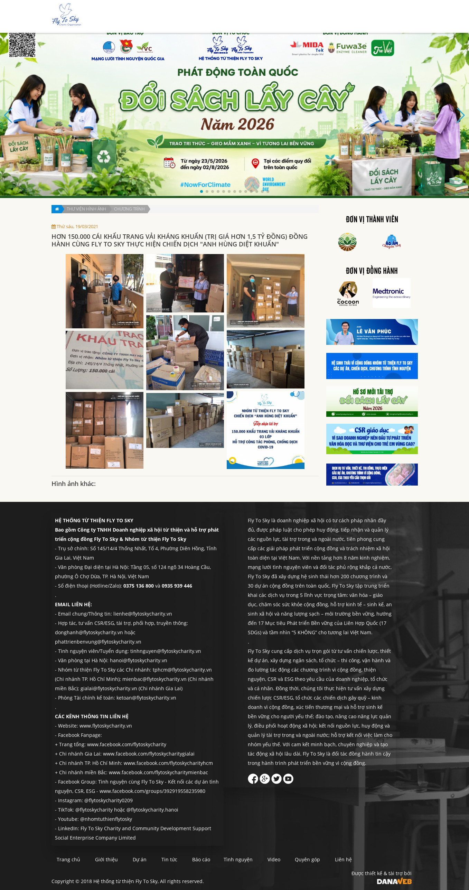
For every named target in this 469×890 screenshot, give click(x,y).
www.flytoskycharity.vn (105, 725)
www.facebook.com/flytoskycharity (126, 744)
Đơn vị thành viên (372, 220)
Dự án (257, 17)
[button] (201, 191)
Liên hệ (398, 17)
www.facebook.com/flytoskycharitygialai (149, 753)
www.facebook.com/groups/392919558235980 (152, 791)
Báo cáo (304, 17)
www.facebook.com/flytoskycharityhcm (168, 763)
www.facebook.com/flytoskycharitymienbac (158, 772)
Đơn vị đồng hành (372, 271)
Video (301, 859)
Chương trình (129, 209)
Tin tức (279, 17)
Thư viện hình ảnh (86, 209)
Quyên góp (370, 17)
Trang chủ (200, 17)
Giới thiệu (231, 17)
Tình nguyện (336, 17)
